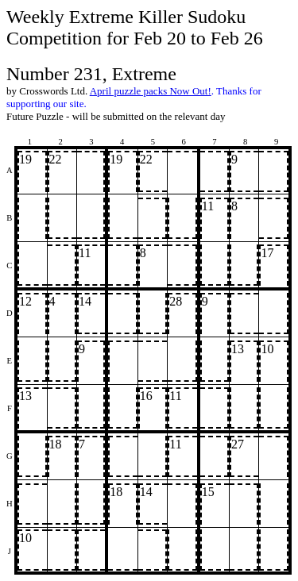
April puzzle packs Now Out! (150, 91)
